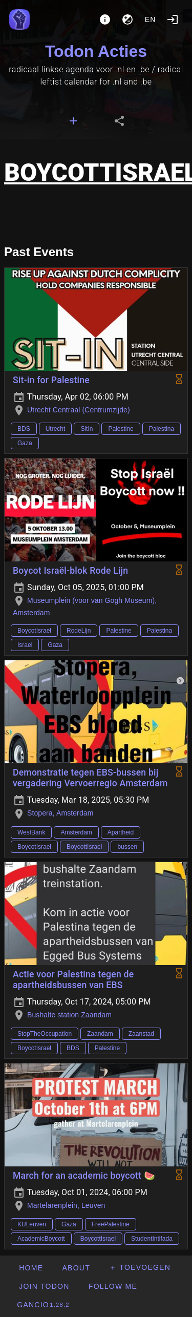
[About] (105, 19)
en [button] (150, 19)
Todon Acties (96, 51)
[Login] (172, 19)
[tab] (73, 120)
